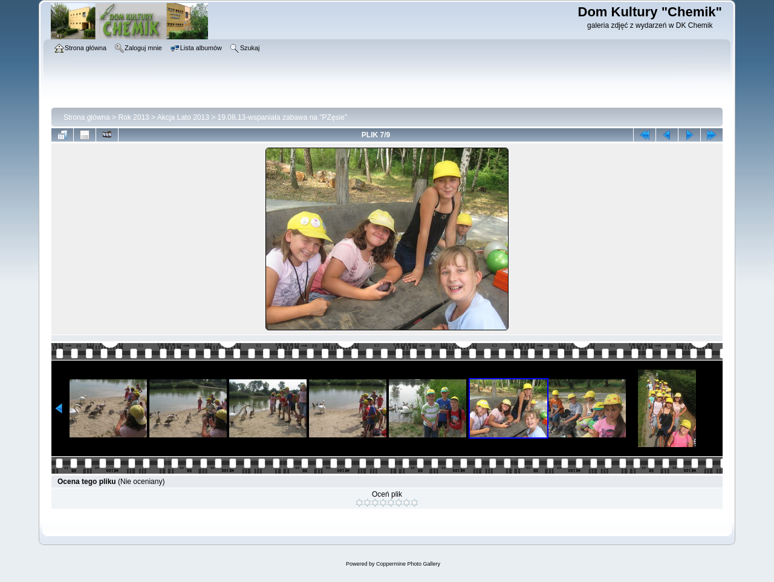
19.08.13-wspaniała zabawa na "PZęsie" (283, 117)
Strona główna (86, 117)
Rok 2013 (133, 117)
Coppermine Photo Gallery (408, 564)
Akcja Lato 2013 (183, 117)
